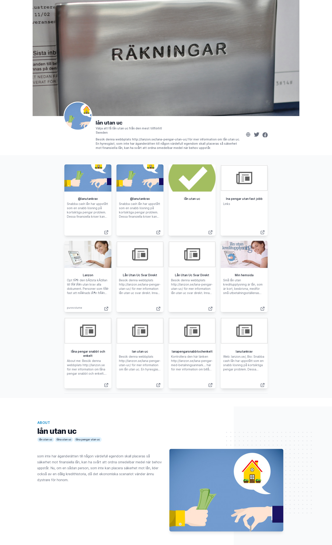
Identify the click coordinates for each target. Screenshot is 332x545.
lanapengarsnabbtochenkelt (192, 351)
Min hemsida (244, 275)
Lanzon (88, 275)
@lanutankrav (88, 198)
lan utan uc (140, 351)
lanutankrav (244, 351)
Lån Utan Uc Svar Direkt (140, 275)
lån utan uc (109, 123)
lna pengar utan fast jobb (244, 198)
